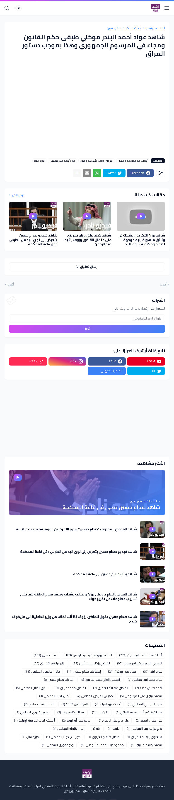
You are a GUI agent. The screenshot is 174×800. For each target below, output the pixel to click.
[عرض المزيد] (77, 173)
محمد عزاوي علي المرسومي (141, 696)
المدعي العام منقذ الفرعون (100, 680)
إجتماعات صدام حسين (84, 671)
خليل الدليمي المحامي (42, 671)
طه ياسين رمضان (122, 671)
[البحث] (7, 8)
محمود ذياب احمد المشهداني (102, 745)
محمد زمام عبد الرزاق (146, 745)
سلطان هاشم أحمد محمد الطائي (139, 712)
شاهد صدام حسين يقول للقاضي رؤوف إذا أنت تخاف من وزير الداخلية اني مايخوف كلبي (74, 619)
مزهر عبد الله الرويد (76, 720)
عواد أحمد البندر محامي (62, 160)
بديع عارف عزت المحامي (144, 729)
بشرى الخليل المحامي (32, 688)
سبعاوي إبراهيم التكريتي (144, 737)
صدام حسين (45, 655)
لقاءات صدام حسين (58, 680)
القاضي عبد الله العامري (110, 688)
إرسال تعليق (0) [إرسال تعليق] (87, 267)
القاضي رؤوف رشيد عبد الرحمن (96, 160)
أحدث (163, 284)
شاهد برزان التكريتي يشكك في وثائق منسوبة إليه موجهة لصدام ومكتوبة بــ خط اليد (141, 239)
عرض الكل (18, 195)
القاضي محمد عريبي (71, 688)
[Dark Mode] (17, 8)
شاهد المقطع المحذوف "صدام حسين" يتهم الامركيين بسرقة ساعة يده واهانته (76, 529)
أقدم (10, 284)
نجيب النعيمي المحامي (145, 704)
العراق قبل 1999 (74, 704)
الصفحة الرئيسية (155, 28)
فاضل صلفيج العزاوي (103, 737)
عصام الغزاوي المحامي (33, 712)
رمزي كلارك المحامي (68, 729)
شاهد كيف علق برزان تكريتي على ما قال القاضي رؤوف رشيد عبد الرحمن (88, 239)
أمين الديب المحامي (54, 696)
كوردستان (30, 737)
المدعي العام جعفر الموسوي (139, 663)
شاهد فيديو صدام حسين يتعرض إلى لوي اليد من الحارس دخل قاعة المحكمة (33, 239)
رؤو (96, 729)
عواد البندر (39, 160)
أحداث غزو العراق (108, 704)
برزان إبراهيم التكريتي (49, 663)
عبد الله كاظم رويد (71, 712)
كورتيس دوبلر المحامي (63, 737)
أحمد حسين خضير (148, 688)
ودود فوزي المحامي (58, 745)
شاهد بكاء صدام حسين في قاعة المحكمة (105, 574)
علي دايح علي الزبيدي (113, 720)
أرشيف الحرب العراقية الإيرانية (34, 720)
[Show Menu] (167, 8)
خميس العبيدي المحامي (95, 696)
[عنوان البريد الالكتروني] (87, 318)
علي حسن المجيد (149, 720)
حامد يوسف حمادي (39, 704)
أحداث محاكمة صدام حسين (124, 28)
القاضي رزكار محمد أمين (91, 663)
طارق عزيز (100, 712)
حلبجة (114, 729)
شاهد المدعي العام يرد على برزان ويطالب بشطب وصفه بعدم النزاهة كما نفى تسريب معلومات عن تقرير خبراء (78, 596)
